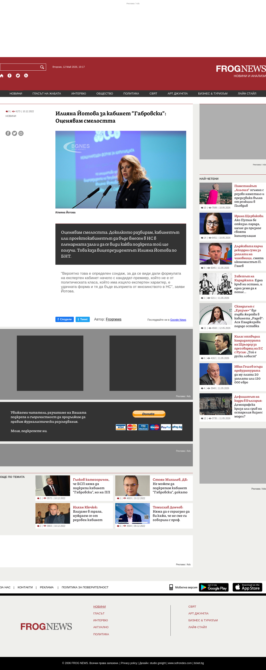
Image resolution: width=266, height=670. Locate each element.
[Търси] (43, 67)
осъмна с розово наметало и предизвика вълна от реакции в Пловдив (249, 196)
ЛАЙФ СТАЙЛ (247, 93)
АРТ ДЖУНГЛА (178, 93)
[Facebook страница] (10, 75)
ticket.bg (199, 663)
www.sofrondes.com (180, 663)
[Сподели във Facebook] (8, 133)
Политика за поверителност (85, 587)
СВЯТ (153, 93)
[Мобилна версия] (183, 587)
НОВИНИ (16, 93)
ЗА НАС (5, 587)
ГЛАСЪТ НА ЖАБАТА (47, 93)
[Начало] (2, 75)
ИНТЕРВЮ (78, 93)
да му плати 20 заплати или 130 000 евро (248, 374)
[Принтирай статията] (20, 133)
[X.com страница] (18, 75)
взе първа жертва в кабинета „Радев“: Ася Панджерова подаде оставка (249, 316)
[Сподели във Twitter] (14, 133)
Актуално (101, 627)
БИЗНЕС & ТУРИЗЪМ (212, 93)
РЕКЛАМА (47, 587)
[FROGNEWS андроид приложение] (214, 587)
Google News (178, 319)
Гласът (98, 613)
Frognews (113, 319)
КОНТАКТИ (25, 587)
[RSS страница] (26, 75)
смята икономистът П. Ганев (249, 256)
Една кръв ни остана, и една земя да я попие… (248, 284)
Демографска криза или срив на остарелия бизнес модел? (248, 407)
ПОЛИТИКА (131, 93)
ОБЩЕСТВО (104, 93)
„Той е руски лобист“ (248, 346)
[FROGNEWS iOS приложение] (247, 587)
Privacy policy (129, 663)
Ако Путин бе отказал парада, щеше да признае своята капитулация (249, 226)
